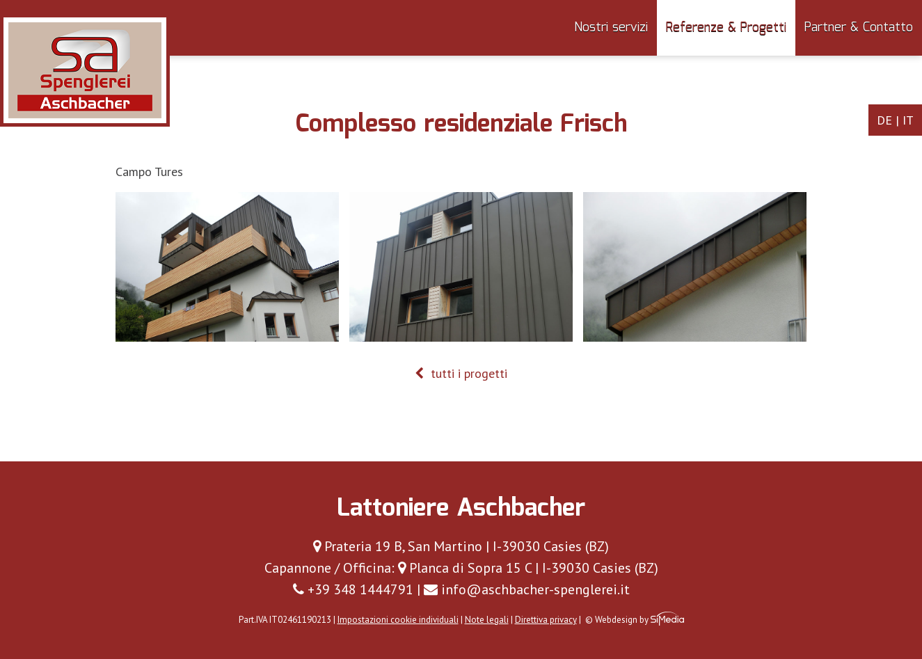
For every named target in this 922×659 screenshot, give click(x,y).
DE (884, 120)
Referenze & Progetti (726, 28)
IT (908, 120)
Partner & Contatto (858, 28)
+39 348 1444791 (353, 589)
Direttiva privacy (546, 620)
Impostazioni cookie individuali (398, 620)
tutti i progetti (461, 373)
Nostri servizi (611, 28)
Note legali (487, 620)
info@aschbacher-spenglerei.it (527, 589)
